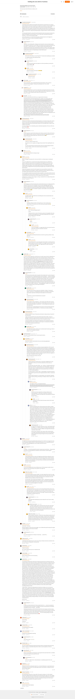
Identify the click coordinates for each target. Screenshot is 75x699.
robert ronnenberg (25, 630)
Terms (40, 692)
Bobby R (23, 438)
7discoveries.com (40, 261)
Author (25, 42)
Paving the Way (24, 624)
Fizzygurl (25, 87)
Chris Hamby (26, 80)
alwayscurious (24, 538)
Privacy (37, 692)
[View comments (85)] (33, 7)
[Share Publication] (63, 2)
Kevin (25, 150)
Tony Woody (29, 232)
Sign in (72, 1)
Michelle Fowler (25, 643)
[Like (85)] (31, 7)
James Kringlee (24, 553)
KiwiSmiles (24, 663)
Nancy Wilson (26, 650)
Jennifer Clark (29, 287)
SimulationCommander (26, 22)
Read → (21, 10)
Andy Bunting (24, 545)
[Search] (61, 2)
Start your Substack (34, 694)
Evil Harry (23, 523)
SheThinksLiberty (25, 118)
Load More (22, 688)
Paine (31, 381)
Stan (23, 156)
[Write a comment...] (38, 18)
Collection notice (44, 692)
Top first (53, 13)
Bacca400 (25, 95)
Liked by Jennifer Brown (25, 23)
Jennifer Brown (26, 41)
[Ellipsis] (54, 22)
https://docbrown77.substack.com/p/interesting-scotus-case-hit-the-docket (36, 114)
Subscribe (67, 1)
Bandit (28, 68)
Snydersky (24, 617)
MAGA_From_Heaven (28, 471)
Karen (23, 682)
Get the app (42, 694)
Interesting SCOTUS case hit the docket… (28, 5)
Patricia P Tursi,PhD (25, 671)
